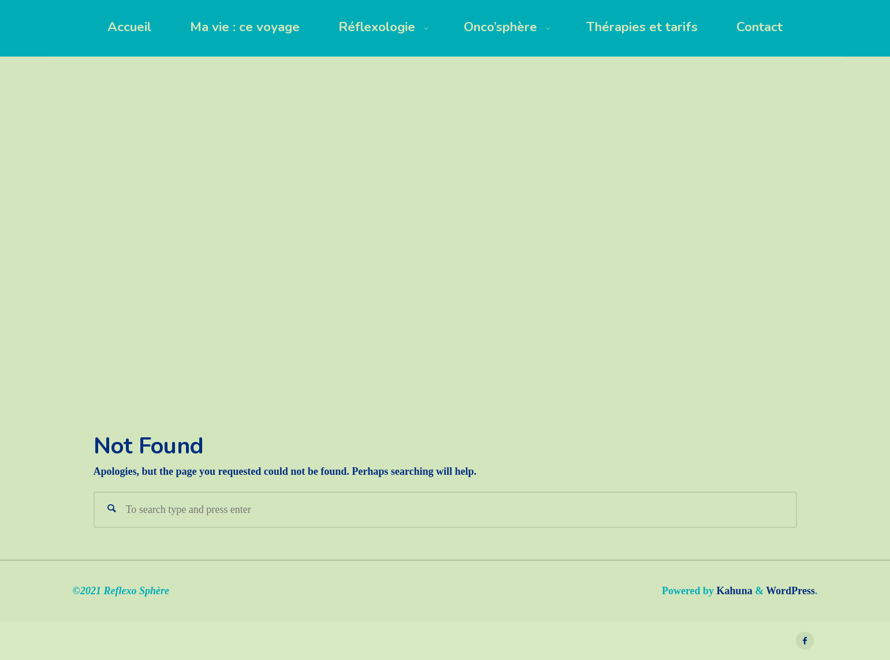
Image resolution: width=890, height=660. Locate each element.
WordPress (790, 591)
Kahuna (733, 591)
